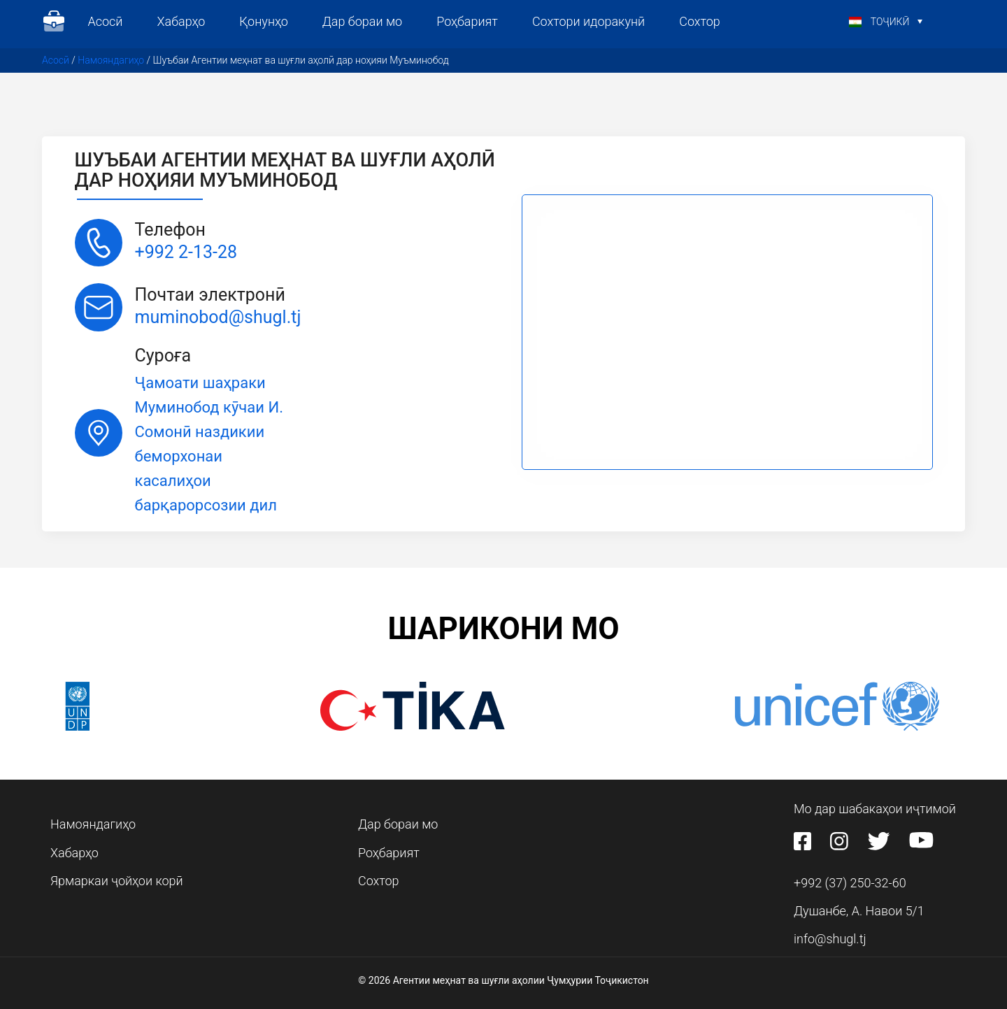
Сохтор (699, 21)
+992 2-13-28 (186, 252)
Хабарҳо (181, 21)
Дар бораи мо (362, 21)
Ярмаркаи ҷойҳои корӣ (116, 880)
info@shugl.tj (830, 938)
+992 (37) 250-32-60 (850, 882)
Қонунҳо (263, 21)
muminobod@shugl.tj (218, 317)
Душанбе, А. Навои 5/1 (859, 910)
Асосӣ (105, 21)
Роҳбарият (467, 21)
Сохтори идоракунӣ (588, 21)
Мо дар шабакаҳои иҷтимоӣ (875, 808)
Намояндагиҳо (111, 60)
